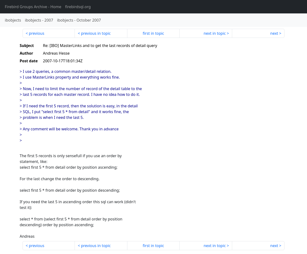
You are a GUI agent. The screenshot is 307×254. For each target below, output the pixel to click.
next (274, 33)
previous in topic (96, 33)
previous (36, 33)
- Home (33, 6)
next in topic (215, 33)
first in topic (153, 33)
